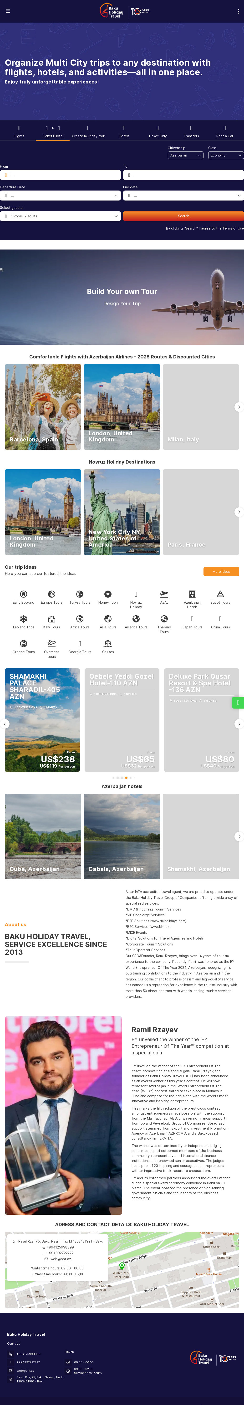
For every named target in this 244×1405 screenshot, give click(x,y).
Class (212, 148)
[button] (239, 407)
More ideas (221, 571)
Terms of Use (233, 228)
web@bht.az (60, 1259)
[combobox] (182, 155)
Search (183, 216)
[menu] (239, 11)
